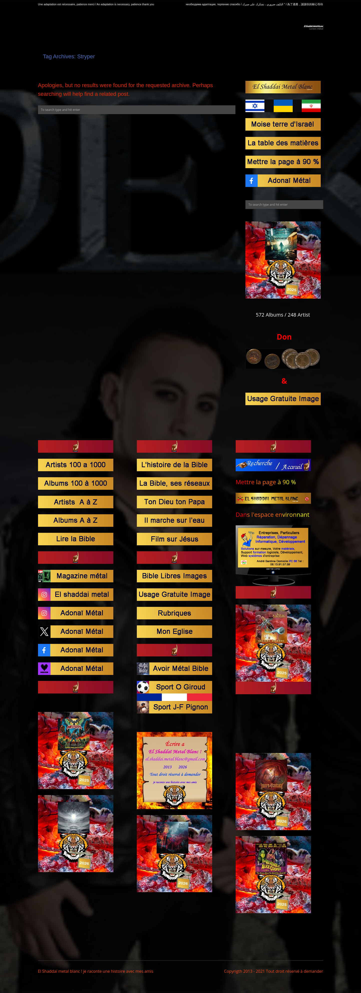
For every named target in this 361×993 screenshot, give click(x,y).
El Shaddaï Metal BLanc (313, 26)
